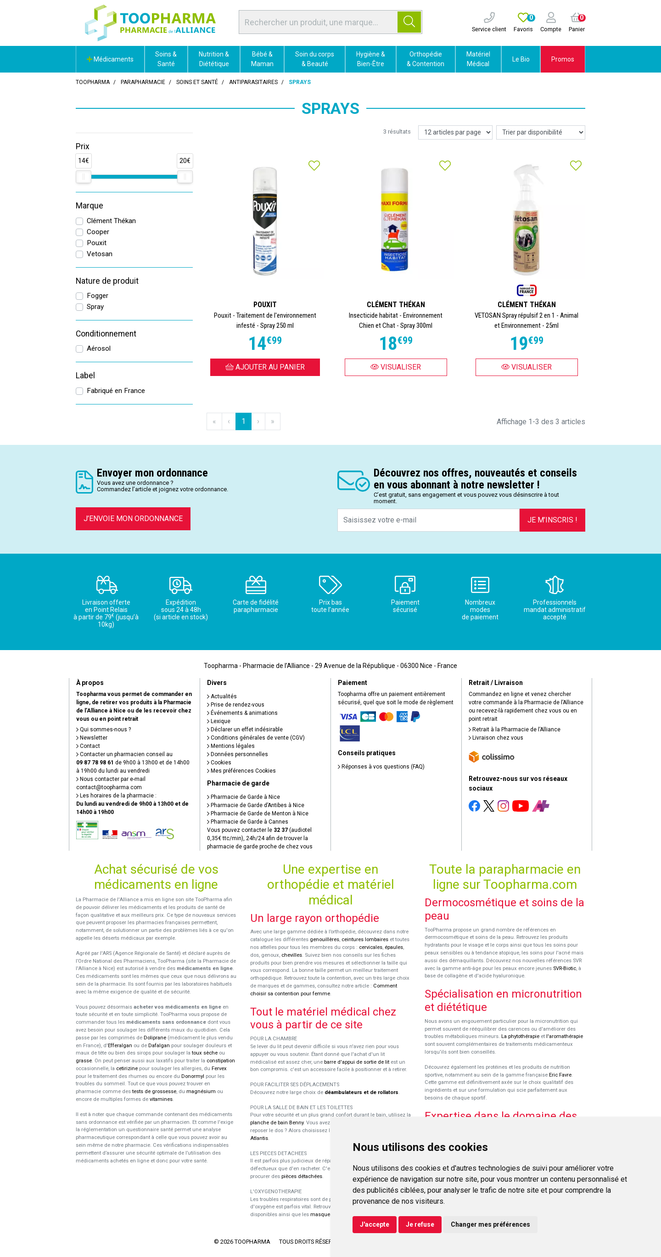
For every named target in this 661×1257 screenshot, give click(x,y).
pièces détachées (301, 1176)
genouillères (324, 940)
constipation (221, 1061)
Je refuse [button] (420, 1224)
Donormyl (192, 1076)
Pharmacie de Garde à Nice (243, 797)
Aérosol (99, 348)
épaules (394, 947)
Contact (88, 746)
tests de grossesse (154, 1091)
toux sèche (205, 1053)
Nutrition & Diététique (214, 59)
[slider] (83, 176)
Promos (562, 59)
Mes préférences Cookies (241, 771)
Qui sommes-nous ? (103, 729)
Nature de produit (107, 281)
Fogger (97, 296)
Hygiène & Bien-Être (370, 59)
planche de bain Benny (276, 1123)
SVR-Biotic (564, 968)
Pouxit (96, 243)
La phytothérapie (520, 1036)
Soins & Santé (166, 59)
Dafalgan (159, 1046)
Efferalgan (120, 1046)
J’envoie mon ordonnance (133, 518)
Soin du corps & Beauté (314, 59)
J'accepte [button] (374, 1224)
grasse (84, 1061)
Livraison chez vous (496, 738)
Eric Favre (560, 1075)
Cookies (219, 762)
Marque (89, 205)
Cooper (98, 232)
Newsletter (91, 738)
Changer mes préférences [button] (490, 1224)
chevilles (291, 955)
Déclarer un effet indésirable (245, 729)
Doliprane (155, 1038)
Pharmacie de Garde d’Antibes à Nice (255, 805)
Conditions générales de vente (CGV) (256, 738)
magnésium (201, 1091)
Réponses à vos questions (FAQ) (381, 766)
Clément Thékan (111, 221)
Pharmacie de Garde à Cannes (247, 822)
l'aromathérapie (564, 1036)
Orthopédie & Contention (425, 59)
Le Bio (521, 59)
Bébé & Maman (262, 59)
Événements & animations (242, 713)
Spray (95, 307)
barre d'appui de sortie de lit (356, 1062)
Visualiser (395, 367)
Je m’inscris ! (552, 520)
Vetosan (99, 254)
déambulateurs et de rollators (361, 1092)
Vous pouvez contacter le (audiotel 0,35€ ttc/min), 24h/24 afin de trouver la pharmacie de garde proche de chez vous (260, 838)
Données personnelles (237, 754)
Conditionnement (106, 333)
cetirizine (127, 1069)
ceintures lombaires (365, 940)
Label (85, 375)
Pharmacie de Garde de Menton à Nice (257, 813)
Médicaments (110, 59)
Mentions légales (231, 746)
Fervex (219, 1069)
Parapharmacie (143, 82)
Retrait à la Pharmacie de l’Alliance (514, 729)
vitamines (161, 1099)
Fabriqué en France (116, 391)
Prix (83, 146)
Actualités (222, 696)
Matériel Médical (478, 59)
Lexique (218, 721)
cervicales (370, 947)
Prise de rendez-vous (235, 704)
